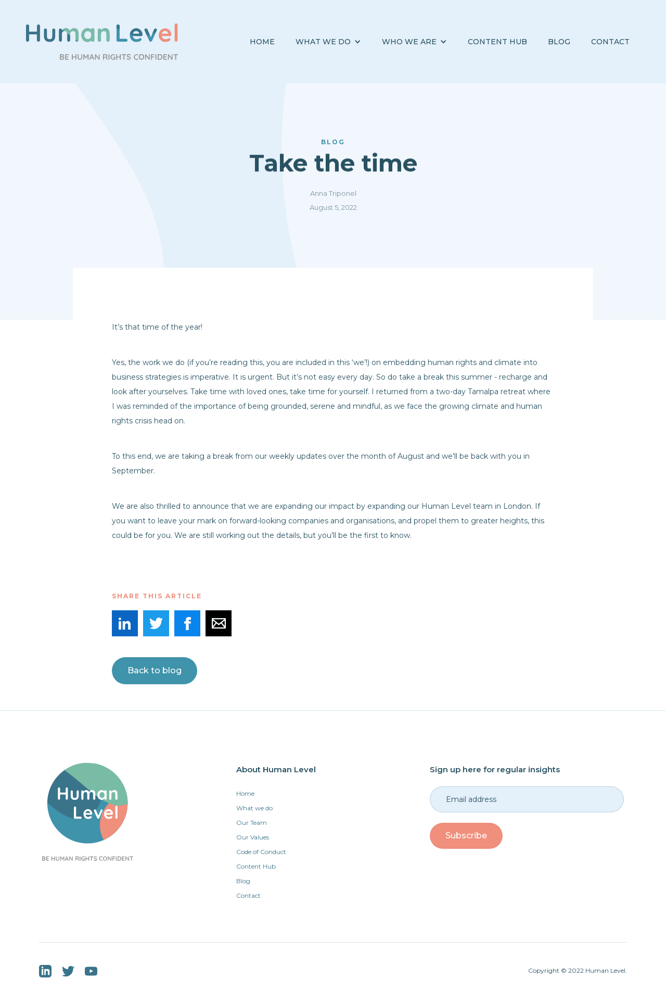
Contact (610, 41)
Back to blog (154, 670)
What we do (254, 808)
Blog (243, 881)
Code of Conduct (261, 852)
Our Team (251, 822)
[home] (102, 41)
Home (262, 41)
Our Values (252, 837)
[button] (328, 42)
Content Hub (497, 41)
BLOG (559, 41)
